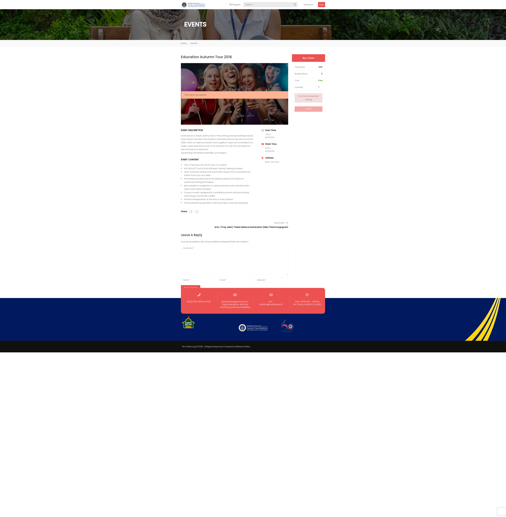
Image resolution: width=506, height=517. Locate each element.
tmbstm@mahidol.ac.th (271, 303)
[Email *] (234, 279)
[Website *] (271, 279)
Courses (310, 9)
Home (184, 42)
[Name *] (197, 279)
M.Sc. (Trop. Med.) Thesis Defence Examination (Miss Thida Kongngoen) (251, 226)
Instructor (308, 4)
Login (321, 4)
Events (194, 42)
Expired (308, 108)
